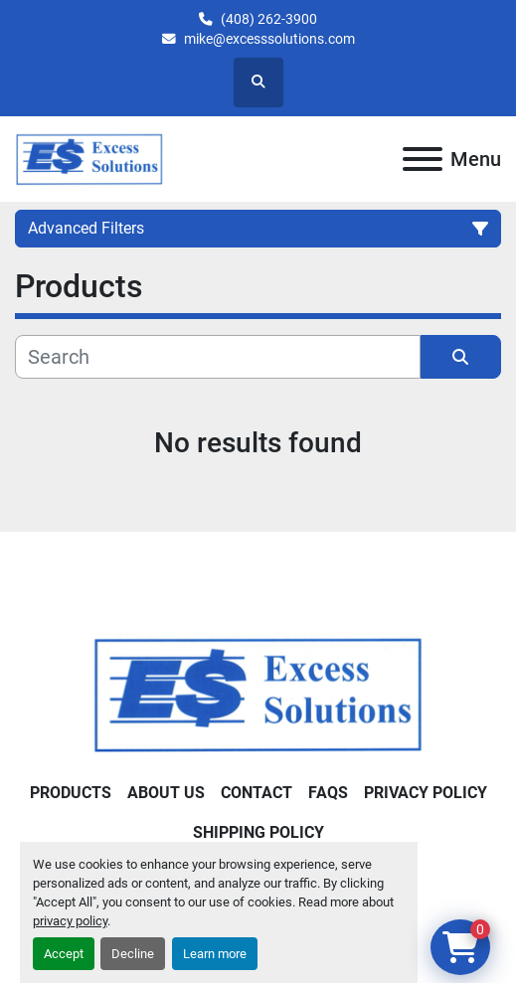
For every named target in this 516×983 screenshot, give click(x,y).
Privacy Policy (425, 792)
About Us (166, 792)
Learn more (215, 953)
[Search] (218, 357)
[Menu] (422, 159)
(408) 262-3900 (269, 19)
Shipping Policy (258, 832)
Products (70, 792)
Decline (132, 953)
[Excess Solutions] (258, 693)
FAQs (328, 792)
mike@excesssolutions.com (269, 39)
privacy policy (70, 920)
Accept (64, 953)
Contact (256, 792)
